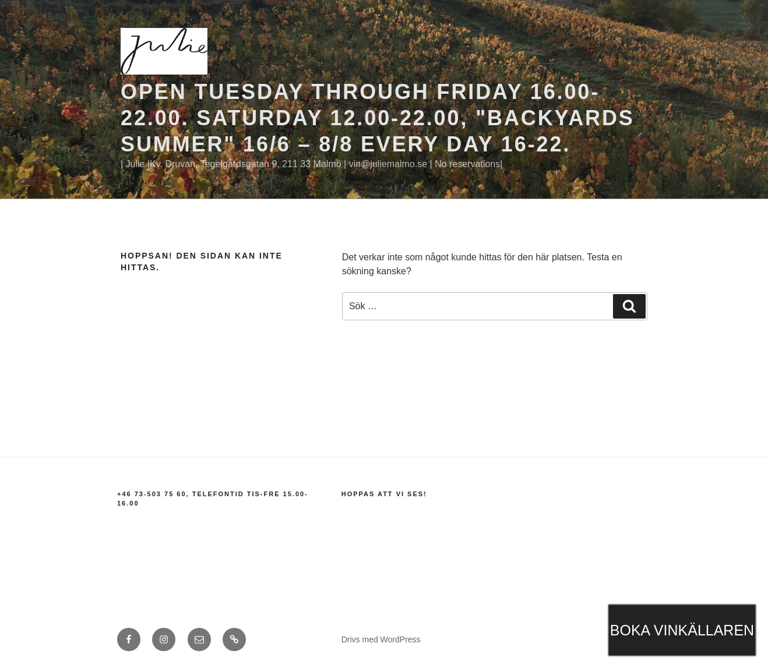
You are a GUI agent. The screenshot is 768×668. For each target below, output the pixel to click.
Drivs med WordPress (381, 639)
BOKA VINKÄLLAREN (682, 630)
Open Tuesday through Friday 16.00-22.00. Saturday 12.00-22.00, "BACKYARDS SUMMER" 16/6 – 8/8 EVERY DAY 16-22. (378, 118)
